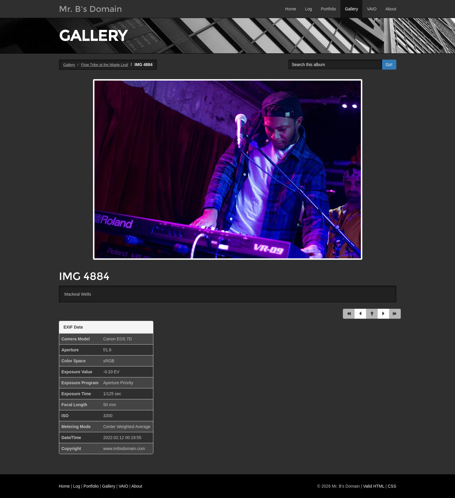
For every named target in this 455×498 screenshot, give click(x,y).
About (390, 9)
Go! (389, 64)
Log (308, 9)
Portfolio (328, 9)
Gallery (351, 9)
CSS (392, 486)
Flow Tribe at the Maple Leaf (104, 65)
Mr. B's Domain (90, 9)
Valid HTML (374, 486)
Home (290, 9)
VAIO (371, 9)
